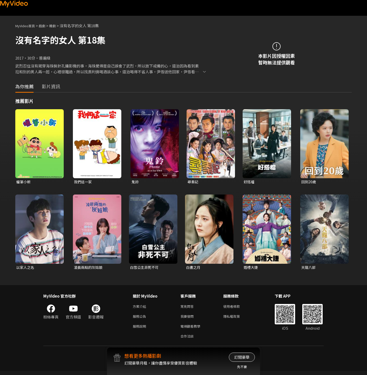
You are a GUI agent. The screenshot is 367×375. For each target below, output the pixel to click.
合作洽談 (188, 339)
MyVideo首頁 (26, 25)
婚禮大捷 (251, 268)
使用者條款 (235, 307)
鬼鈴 (135, 182)
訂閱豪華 (242, 357)
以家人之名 (25, 268)
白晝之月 (193, 268)
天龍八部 (309, 268)
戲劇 (46, 25)
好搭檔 (249, 182)
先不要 (242, 366)
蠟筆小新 (24, 182)
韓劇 (57, 25)
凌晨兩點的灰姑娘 (89, 268)
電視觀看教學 (191, 329)
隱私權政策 (235, 318)
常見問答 (188, 307)
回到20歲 (309, 182)
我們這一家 (83, 182)
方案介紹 (140, 307)
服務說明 (140, 329)
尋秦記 (193, 182)
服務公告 (140, 318)
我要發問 (188, 318)
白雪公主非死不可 (145, 268)
